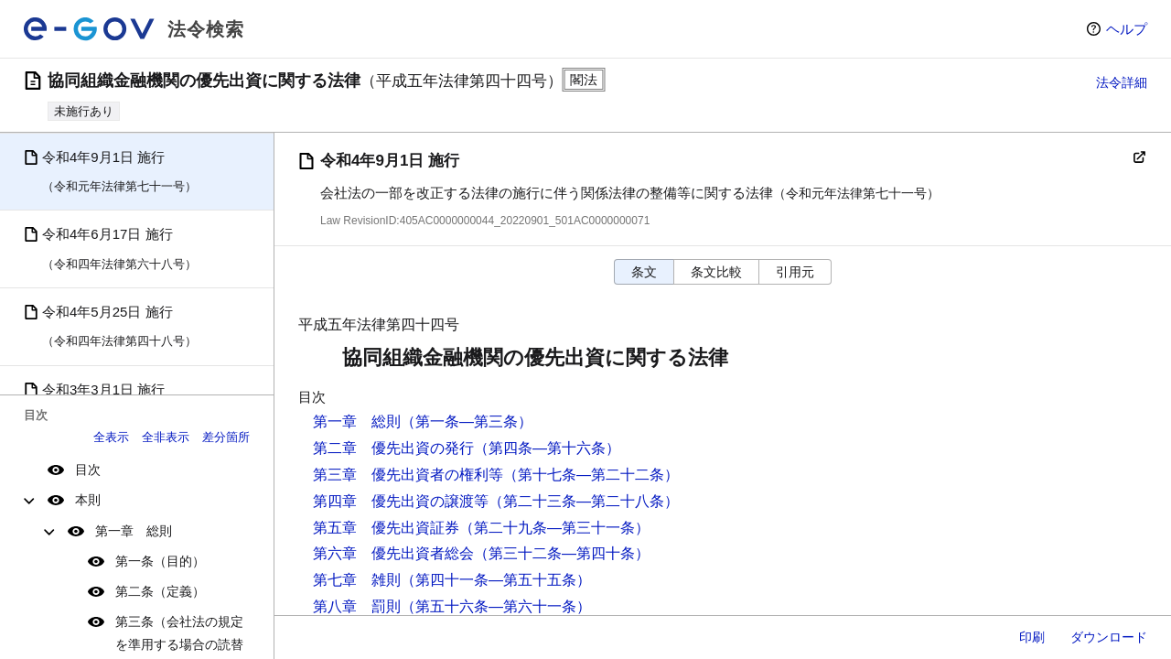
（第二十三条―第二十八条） (584, 501)
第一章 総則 (133, 531)
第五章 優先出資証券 (386, 527)
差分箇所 (226, 437)
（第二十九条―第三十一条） (554, 527)
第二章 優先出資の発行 (393, 448)
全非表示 (165, 437)
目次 (88, 469)
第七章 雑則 (357, 580)
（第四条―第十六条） (547, 448)
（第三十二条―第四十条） (562, 553)
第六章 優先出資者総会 (393, 553)
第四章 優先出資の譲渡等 (401, 501)
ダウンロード (1108, 637)
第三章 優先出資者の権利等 (408, 474)
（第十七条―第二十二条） (591, 474)
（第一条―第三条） (466, 421)
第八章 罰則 (357, 606)
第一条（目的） (160, 561)
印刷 (1032, 637)
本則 (88, 499)
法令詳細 (1121, 82)
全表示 (111, 437)
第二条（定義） (160, 591)
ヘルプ (1126, 29)
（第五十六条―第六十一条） (496, 606)
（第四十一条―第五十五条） (496, 580)
